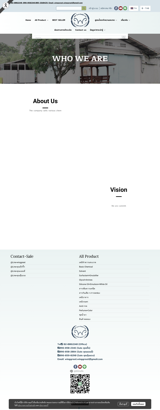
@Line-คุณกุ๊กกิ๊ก (18, 267)
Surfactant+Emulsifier (88, 275)
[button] (71, 8)
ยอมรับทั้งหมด (138, 404)
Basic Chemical (86, 267)
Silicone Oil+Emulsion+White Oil (93, 284)
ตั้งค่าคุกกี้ (123, 404)
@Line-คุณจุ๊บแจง (18, 275)
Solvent (82, 271)
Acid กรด (83, 306)
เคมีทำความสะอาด (87, 262)
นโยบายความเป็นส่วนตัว (27, 405)
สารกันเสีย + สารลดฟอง (89, 293)
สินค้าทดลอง (84, 319)
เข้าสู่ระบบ (93, 8)
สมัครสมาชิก (106, 8)
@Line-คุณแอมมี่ (18, 271)
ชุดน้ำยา (82, 315)
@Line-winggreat (18, 262)
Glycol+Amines (85, 280)
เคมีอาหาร (83, 297)
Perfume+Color (85, 310)
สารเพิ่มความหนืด (87, 288)
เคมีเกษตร (83, 302)
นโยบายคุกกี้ (43, 405)
